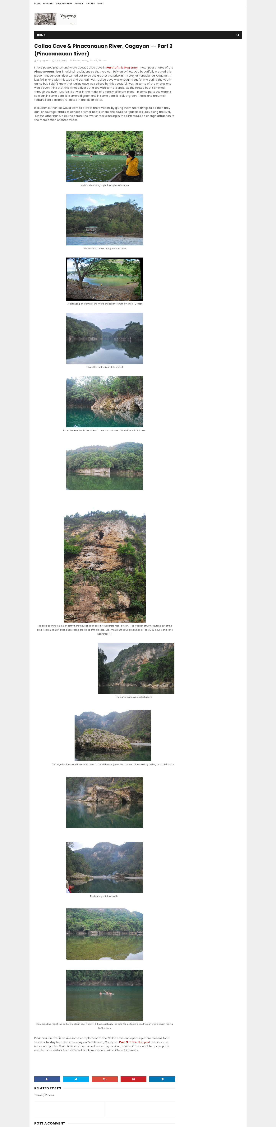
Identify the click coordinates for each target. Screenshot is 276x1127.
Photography (64, 3)
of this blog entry (122, 68)
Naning (90, 3)
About (101, 3)
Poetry (79, 3)
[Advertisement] (172, 18)
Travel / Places (98, 60)
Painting (48, 3)
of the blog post (134, 1042)
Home (37, 3)
